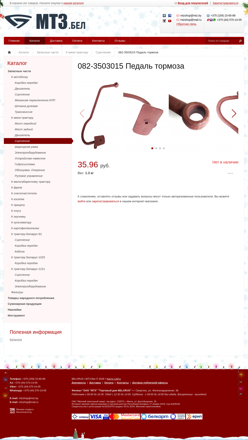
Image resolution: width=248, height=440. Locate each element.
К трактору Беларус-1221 (28, 269)
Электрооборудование (30, 152)
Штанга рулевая (26, 106)
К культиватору (21, 222)
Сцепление (22, 94)
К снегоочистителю (24, 193)
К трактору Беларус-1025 (28, 257)
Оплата (77, 40)
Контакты (98, 40)
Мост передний (25, 123)
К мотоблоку (19, 77)
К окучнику (18, 216)
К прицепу (18, 205)
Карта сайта (114, 378)
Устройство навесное (30, 158)
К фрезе (16, 187)
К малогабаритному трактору (30, 181)
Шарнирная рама (26, 146)
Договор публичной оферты (150, 382)
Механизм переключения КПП (35, 100)
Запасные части (19, 71)
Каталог (34, 40)
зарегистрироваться (105, 201)
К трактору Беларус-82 (26, 234)
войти (81, 201)
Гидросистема (25, 164)
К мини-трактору (22, 117)
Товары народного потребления (31, 298)
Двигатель (22, 88)
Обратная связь (186, 24)
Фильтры (17, 292)
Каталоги (16, 339)
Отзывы (120, 40)
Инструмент (16, 315)
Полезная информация (36, 332)
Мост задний (24, 129)
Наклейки (15, 309)
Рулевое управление (29, 175)
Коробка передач (26, 82)
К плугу (16, 210)
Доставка (56, 40)
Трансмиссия (23, 111)
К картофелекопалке (25, 228)
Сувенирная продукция (24, 303)
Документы (79, 382)
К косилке (17, 199)
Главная (14, 40)
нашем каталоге (74, 3)
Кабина (20, 251)
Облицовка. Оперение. (30, 170)
